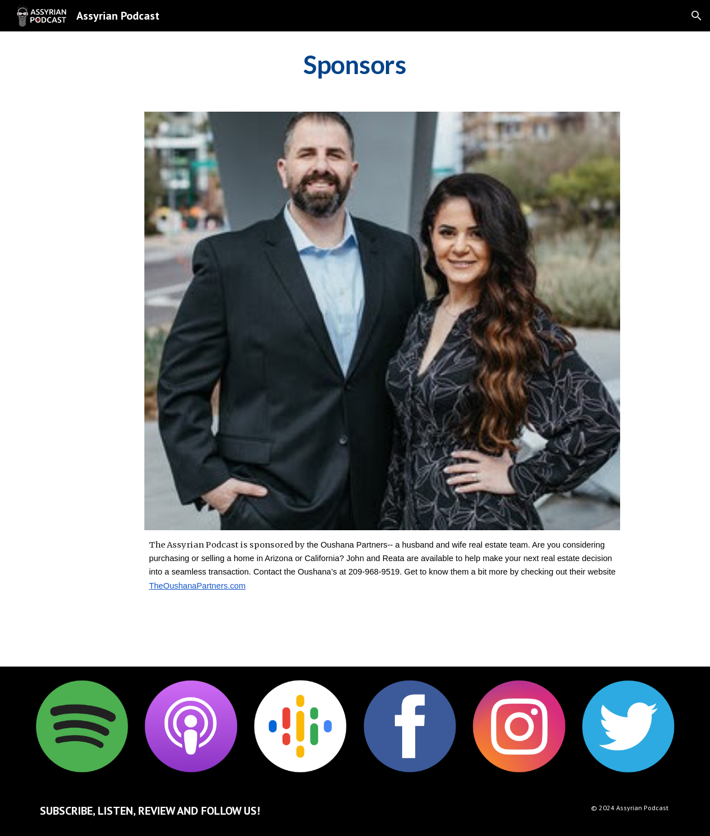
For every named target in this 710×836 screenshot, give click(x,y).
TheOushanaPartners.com (197, 585)
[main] (354, 65)
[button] (696, 15)
